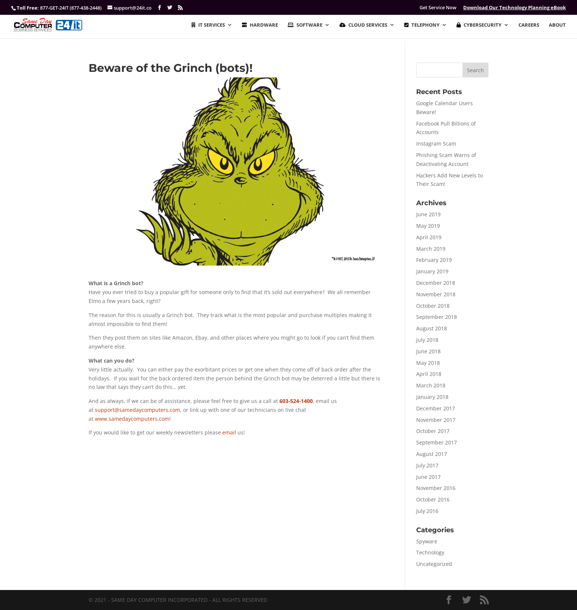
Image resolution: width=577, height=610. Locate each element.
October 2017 (433, 430)
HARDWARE (260, 25)
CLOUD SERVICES (363, 25)
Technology (430, 552)
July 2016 (427, 510)
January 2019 (432, 271)
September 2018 (436, 316)
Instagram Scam (436, 143)
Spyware (426, 541)
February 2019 (434, 259)
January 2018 (432, 396)
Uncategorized (434, 563)
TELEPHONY (422, 25)
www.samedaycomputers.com (132, 418)
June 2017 (428, 476)
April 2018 (428, 373)
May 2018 (428, 362)
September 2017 (436, 442)
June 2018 (428, 351)
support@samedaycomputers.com (137, 409)
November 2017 (435, 419)
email (229, 432)
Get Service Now (438, 7)
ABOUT (557, 25)
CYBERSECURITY (479, 25)
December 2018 (435, 282)
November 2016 (435, 487)
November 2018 (435, 294)
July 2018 (427, 339)
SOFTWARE (305, 25)
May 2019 (428, 225)
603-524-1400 (296, 400)
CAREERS (528, 25)
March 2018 (430, 385)
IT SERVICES (208, 25)
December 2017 (435, 408)
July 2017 (427, 465)
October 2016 (433, 499)
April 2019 (428, 237)
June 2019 (428, 214)
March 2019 (430, 248)
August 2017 (431, 453)
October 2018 (433, 305)
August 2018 (431, 328)
